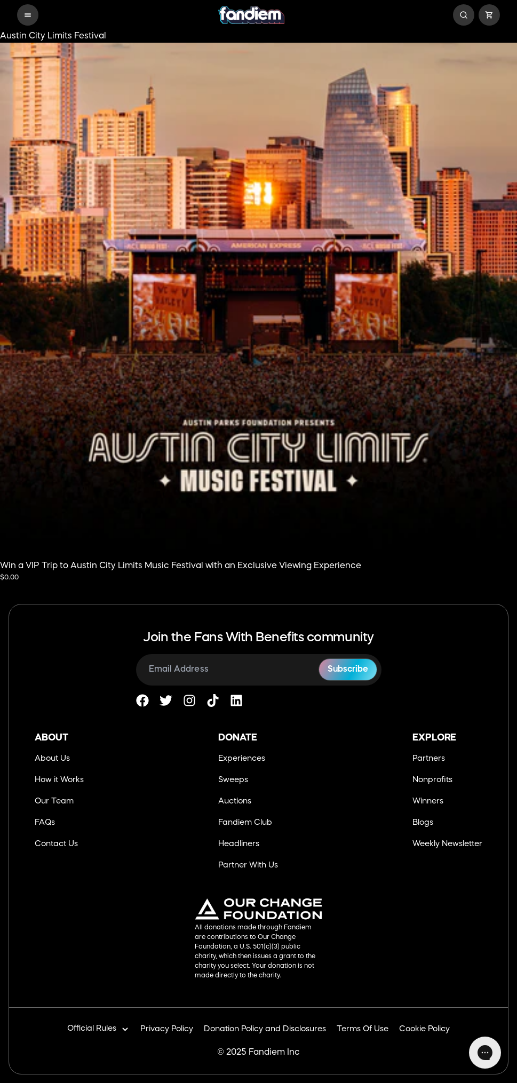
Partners (428, 759)
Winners (427, 802)
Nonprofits (432, 780)
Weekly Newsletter (447, 844)
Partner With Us (248, 866)
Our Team (54, 802)
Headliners (238, 844)
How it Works (59, 780)
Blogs (422, 823)
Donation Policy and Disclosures (265, 1029)
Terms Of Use (362, 1029)
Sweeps (233, 780)
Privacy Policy (166, 1029)
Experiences (241, 759)
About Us (52, 759)
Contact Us (56, 844)
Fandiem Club (245, 823)
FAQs (45, 823)
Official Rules (98, 1029)
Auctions (234, 802)
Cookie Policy (424, 1029)
